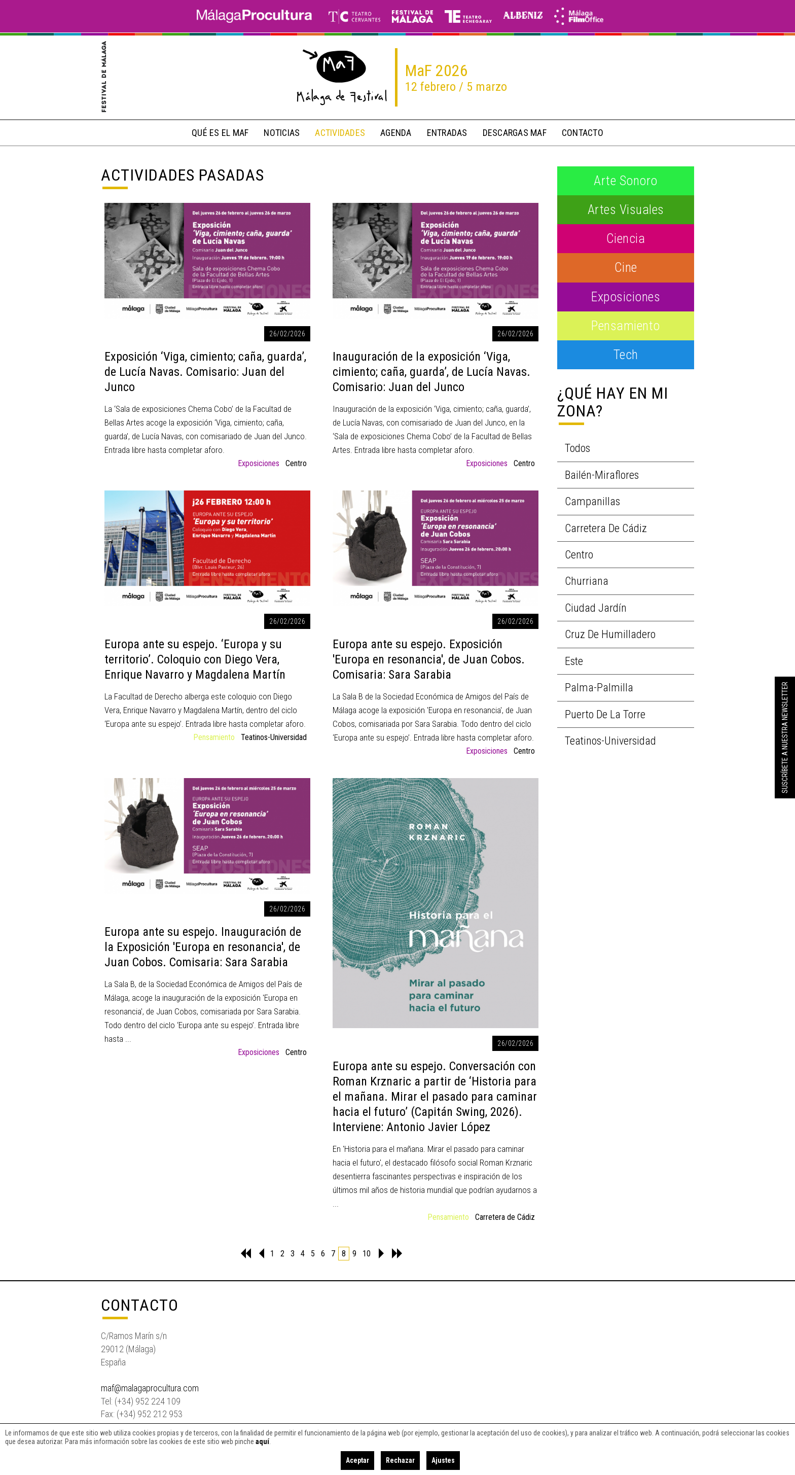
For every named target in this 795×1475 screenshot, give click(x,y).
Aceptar (357, 1460)
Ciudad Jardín (596, 608)
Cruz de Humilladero (610, 634)
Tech (625, 354)
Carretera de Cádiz (505, 1217)
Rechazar (400, 1460)
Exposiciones (258, 463)
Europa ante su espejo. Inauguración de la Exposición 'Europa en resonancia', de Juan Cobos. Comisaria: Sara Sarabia (202, 947)
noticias (282, 132)
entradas (447, 132)
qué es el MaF (220, 132)
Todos (577, 448)
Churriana (586, 581)
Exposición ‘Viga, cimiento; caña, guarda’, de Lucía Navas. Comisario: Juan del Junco (205, 371)
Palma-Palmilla (599, 687)
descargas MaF (515, 132)
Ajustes (443, 1460)
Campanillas (592, 501)
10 (367, 1253)
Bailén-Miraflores (602, 475)
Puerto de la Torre (605, 714)
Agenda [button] (396, 132)
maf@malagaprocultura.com (150, 1388)
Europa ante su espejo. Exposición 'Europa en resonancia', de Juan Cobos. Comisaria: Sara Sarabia (429, 659)
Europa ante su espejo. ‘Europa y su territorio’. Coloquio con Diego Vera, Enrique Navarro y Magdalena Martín (194, 659)
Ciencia (625, 238)
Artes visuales (626, 209)
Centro (296, 463)
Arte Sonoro (626, 180)
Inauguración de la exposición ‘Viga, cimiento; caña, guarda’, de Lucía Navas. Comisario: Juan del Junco (431, 371)
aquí (262, 1441)
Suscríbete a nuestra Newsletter (785, 737)
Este (574, 661)
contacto (582, 132)
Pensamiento (214, 737)
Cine (626, 267)
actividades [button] (340, 132)
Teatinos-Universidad (274, 737)
